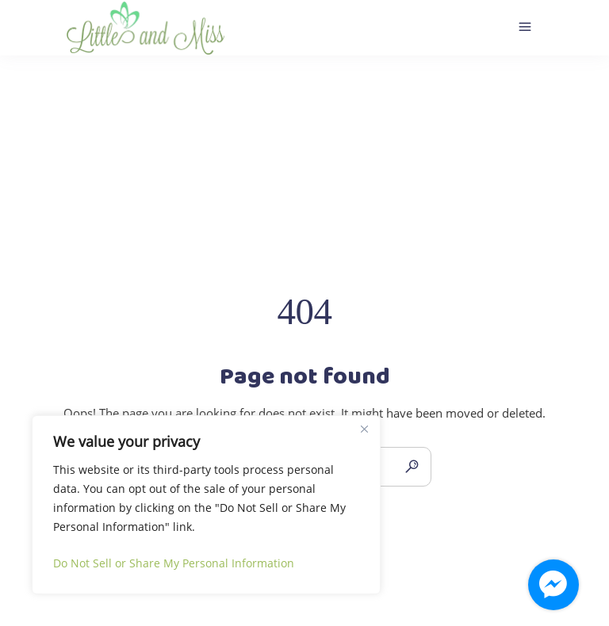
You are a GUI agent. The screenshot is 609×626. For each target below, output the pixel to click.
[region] (206, 504)
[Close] (363, 428)
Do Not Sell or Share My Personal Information (173, 563)
